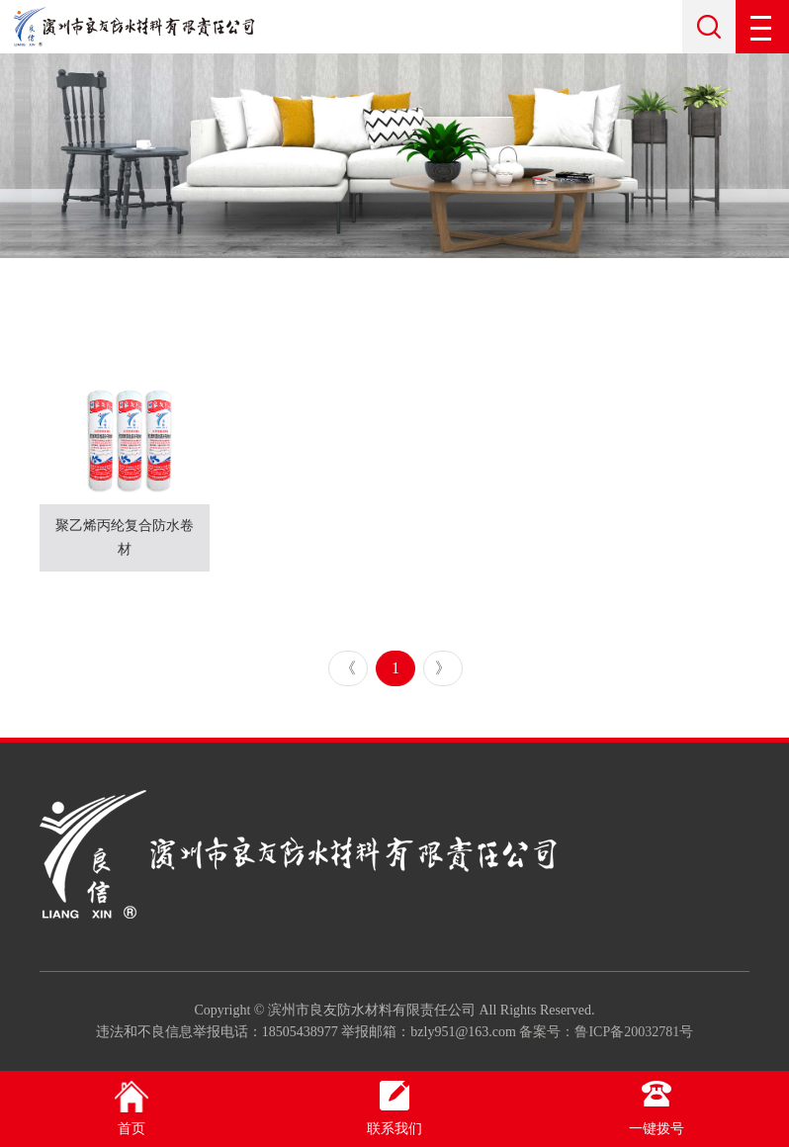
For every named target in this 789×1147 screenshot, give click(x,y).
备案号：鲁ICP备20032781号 (606, 1031)
